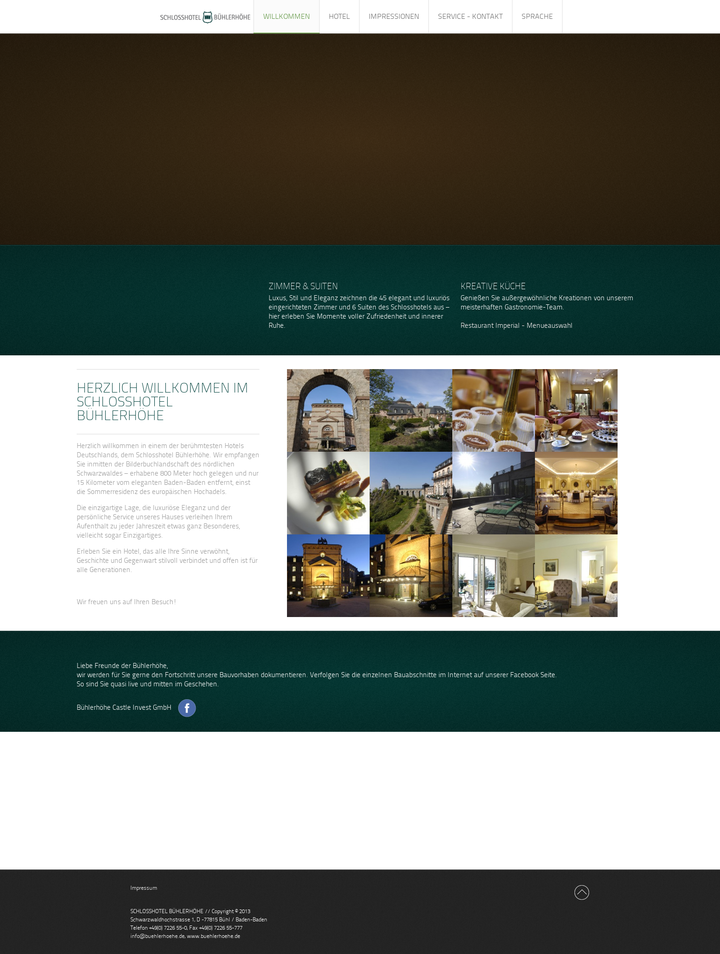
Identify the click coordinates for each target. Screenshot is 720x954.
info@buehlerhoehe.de (157, 936)
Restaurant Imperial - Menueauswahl (517, 325)
